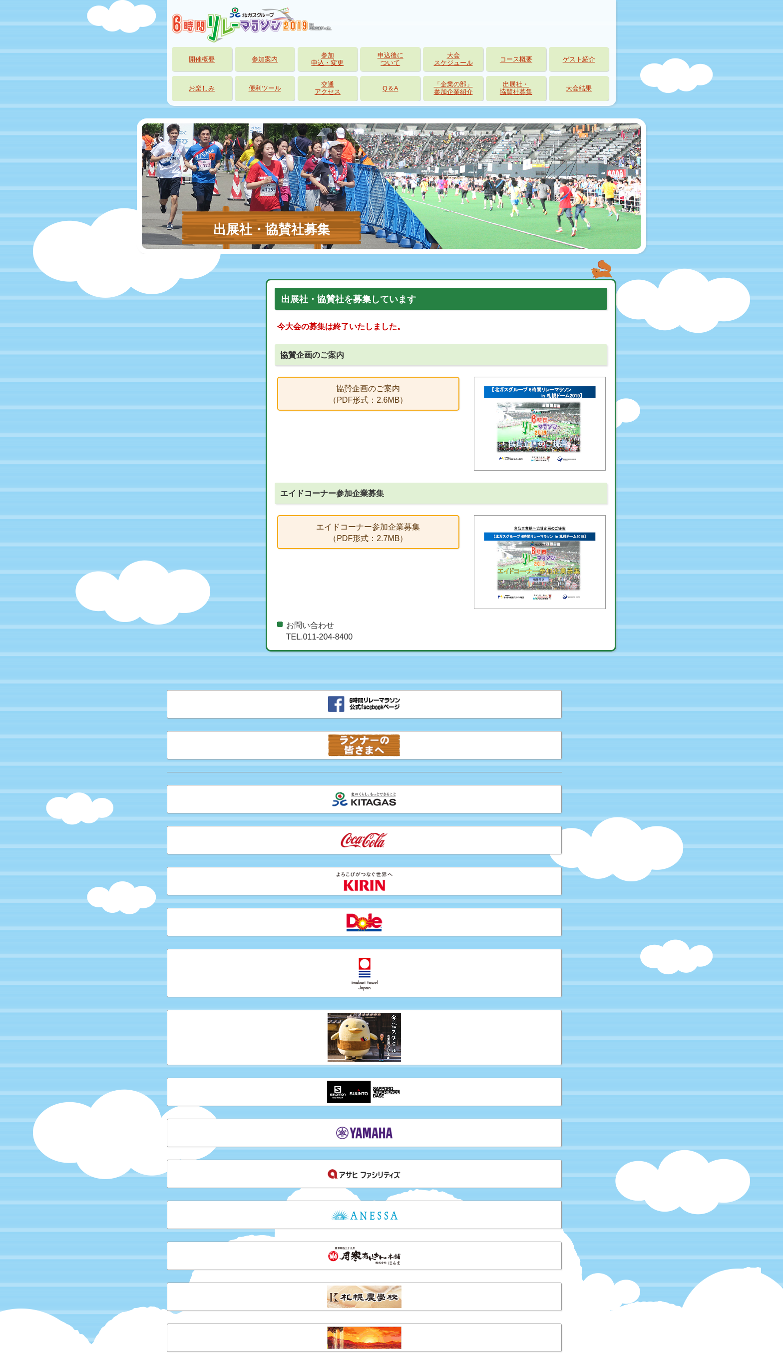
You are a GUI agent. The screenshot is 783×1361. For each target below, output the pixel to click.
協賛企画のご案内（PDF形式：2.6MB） (368, 394)
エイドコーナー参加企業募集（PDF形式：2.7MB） (368, 532)
